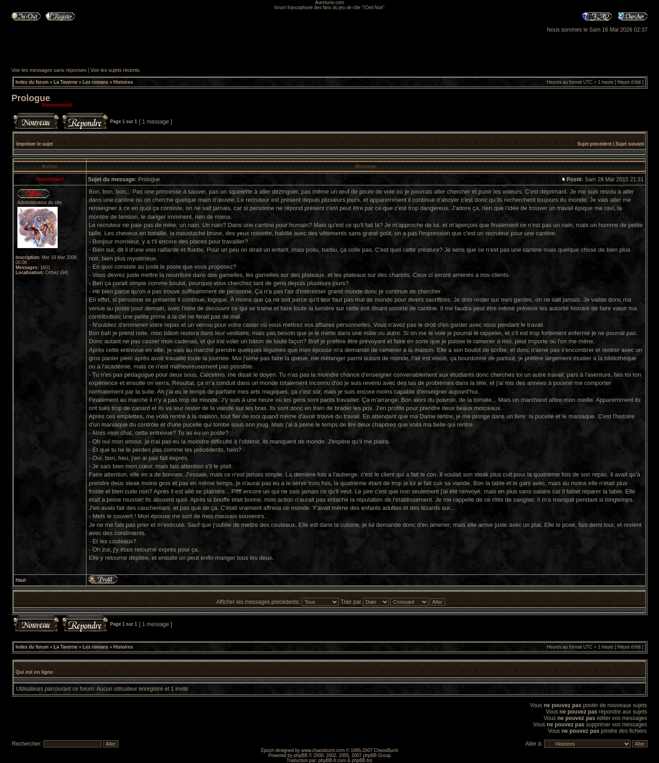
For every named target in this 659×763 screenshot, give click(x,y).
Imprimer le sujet (34, 143)
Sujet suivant (630, 143)
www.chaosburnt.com (323, 750)
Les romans (95, 82)
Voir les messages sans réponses (48, 70)
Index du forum (32, 82)
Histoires (123, 82)
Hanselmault (57, 105)
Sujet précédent (595, 143)
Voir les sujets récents (115, 70)
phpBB (301, 755)
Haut (21, 580)
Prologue (30, 98)
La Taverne (65, 82)
